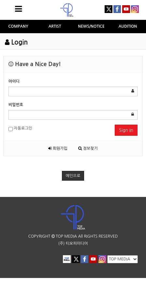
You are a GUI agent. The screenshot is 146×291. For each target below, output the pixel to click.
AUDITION (128, 26)
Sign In (126, 130)
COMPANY (18, 26)
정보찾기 (87, 148)
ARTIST (55, 26)
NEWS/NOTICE (91, 26)
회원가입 (57, 148)
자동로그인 (20, 128)
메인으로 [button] (73, 176)
